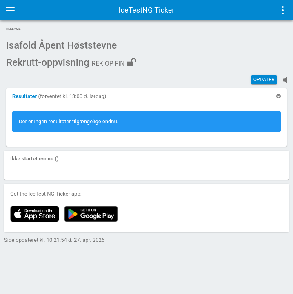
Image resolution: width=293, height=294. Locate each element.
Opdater (264, 79)
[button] (25, 96)
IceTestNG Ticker (147, 10)
